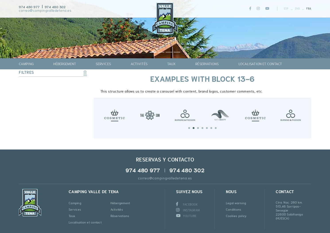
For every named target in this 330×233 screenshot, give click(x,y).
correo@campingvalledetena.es (45, 11)
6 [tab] (211, 128)
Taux (72, 216)
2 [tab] (193, 128)
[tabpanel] (114, 114)
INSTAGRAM (188, 210)
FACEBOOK (187, 204)
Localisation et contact (85, 222)
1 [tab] (189, 128)
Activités (117, 209)
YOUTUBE (186, 216)
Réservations (120, 216)
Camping (75, 203)
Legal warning (236, 203)
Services (75, 209)
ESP (286, 9)
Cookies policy (236, 216)
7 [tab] (216, 128)
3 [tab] (198, 128)
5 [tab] (207, 128)
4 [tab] (202, 128)
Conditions (233, 209)
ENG (297, 9)
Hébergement (120, 203)
